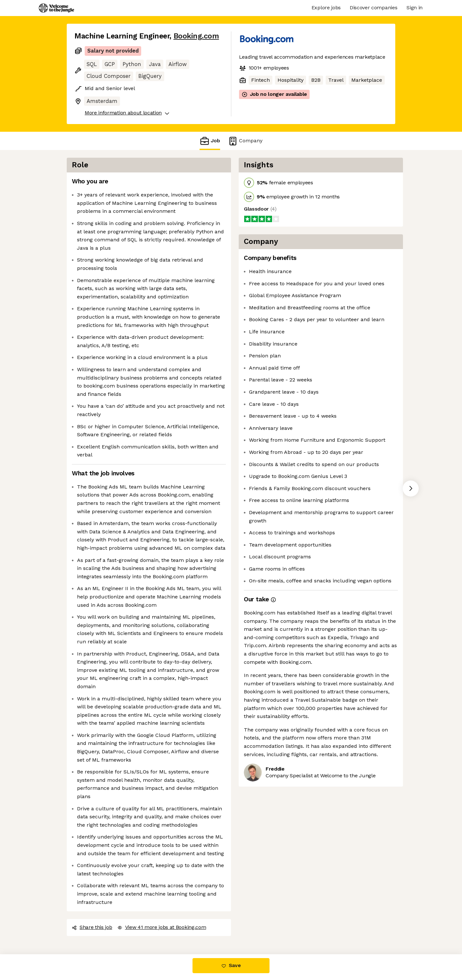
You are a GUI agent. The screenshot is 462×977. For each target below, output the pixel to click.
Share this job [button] (92, 927)
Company (245, 141)
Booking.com (196, 36)
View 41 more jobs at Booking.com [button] (161, 927)
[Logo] (56, 8)
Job (210, 141)
